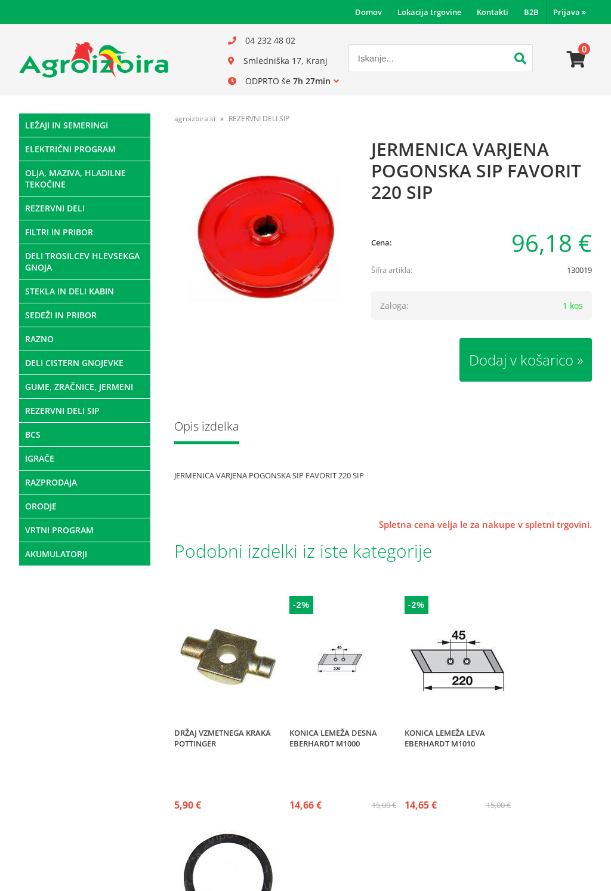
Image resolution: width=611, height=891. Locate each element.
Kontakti (492, 12)
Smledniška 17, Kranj (285, 60)
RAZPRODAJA (51, 482)
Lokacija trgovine (429, 12)
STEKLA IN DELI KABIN (69, 291)
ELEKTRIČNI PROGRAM (70, 149)
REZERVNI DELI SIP (62, 410)
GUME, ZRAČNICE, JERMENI (79, 386)
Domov (368, 12)
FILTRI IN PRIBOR (59, 232)
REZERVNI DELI (55, 208)
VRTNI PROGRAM (59, 530)
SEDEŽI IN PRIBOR (61, 315)
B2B (531, 12)
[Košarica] (576, 60)
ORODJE (41, 506)
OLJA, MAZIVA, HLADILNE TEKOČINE (75, 178)
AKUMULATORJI (56, 554)
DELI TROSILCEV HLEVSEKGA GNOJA (82, 261)
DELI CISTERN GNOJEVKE (74, 362)
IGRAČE (39, 458)
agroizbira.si (194, 118)
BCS (33, 434)
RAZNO (39, 339)
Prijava (569, 12)
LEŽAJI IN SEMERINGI (66, 125)
